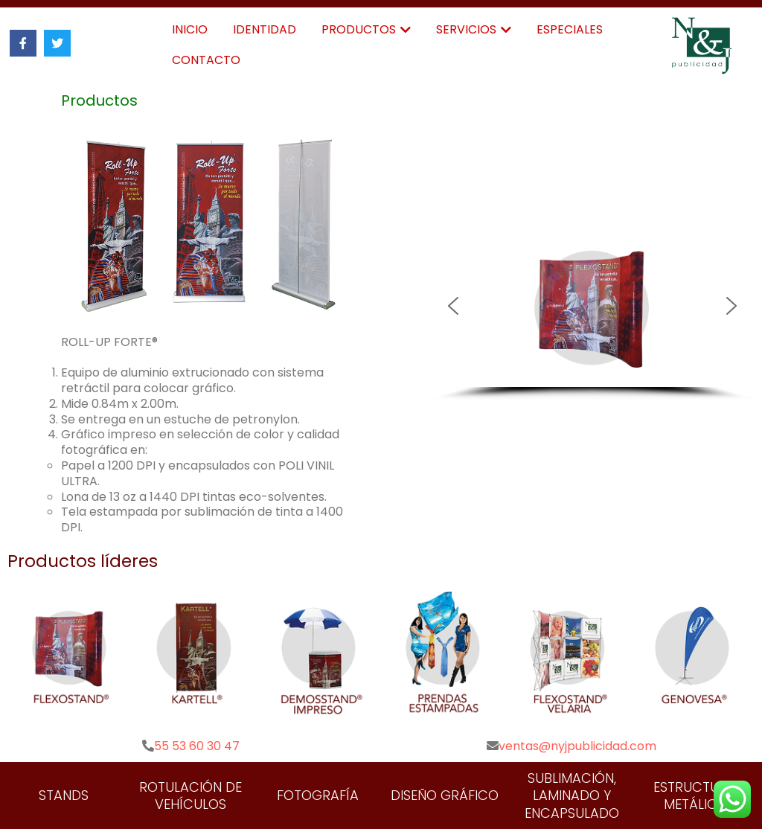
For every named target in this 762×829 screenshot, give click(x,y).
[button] (592, 306)
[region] (592, 313)
